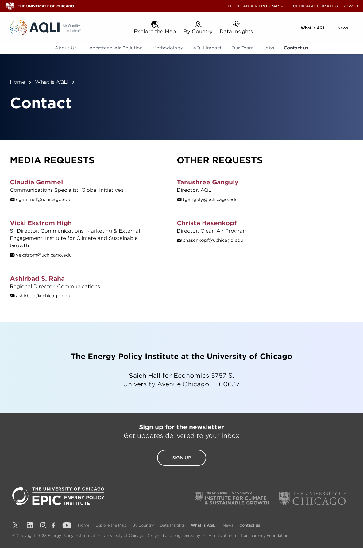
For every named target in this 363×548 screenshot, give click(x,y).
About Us (65, 47)
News (228, 525)
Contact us (296, 47)
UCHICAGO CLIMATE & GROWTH (325, 6)
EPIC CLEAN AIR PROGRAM (252, 6)
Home (17, 82)
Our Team (242, 47)
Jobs (268, 47)
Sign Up (181, 457)
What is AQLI (51, 82)
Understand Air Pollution (114, 47)
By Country (143, 525)
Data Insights (173, 525)
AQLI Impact (207, 47)
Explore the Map (111, 525)
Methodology (168, 47)
